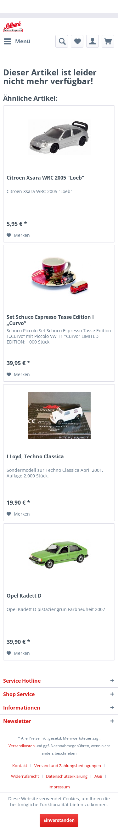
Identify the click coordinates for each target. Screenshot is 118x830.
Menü (17, 40)
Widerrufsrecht (25, 776)
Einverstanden (59, 820)
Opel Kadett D (24, 596)
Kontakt (19, 765)
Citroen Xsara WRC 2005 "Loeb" (45, 178)
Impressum (59, 787)
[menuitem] (16, 41)
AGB (98, 776)
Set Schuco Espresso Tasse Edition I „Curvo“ (50, 320)
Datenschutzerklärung (66, 776)
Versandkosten (21, 745)
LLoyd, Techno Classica (35, 456)
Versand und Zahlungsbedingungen (67, 765)
